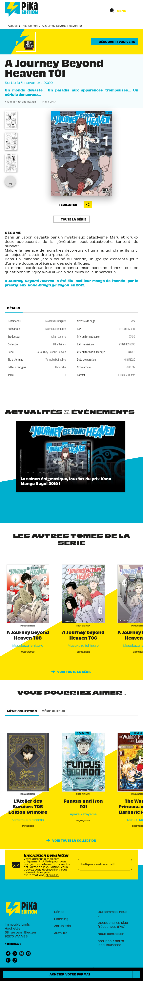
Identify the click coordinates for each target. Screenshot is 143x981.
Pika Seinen (30, 25)
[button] (114, 41)
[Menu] (122, 10)
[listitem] (8, 953)
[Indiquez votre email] (100, 864)
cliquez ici (52, 875)
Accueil (12, 25)
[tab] (14, 308)
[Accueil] (21, 9)
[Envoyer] (127, 864)
